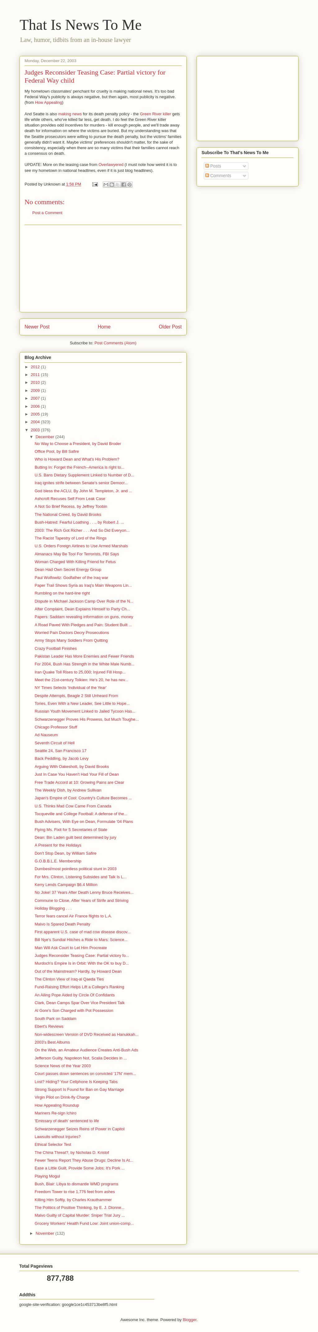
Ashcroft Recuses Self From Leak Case (69, 498)
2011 (36, 374)
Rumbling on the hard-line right (62, 593)
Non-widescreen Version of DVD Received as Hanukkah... (86, 1034)
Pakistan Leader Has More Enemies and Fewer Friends (84, 656)
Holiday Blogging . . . (52, 908)
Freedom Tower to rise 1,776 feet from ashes (74, 1191)
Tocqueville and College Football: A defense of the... (80, 813)
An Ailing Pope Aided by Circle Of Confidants (74, 995)
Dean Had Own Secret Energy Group (67, 569)
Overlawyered (110, 164)
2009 (36, 390)
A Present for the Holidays (57, 845)
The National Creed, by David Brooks (67, 514)
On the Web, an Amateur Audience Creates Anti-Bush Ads (86, 1050)
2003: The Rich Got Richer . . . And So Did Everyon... (81, 530)
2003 (36, 430)
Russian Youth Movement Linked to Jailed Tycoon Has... (84, 711)
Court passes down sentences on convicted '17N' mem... (85, 1073)
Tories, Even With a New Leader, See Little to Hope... (81, 703)
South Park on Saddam (55, 1018)
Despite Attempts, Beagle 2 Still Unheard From (76, 695)
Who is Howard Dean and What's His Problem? (76, 459)
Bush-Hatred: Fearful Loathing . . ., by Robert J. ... (79, 522)
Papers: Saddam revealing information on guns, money (83, 616)
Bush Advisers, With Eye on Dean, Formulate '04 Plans (83, 821)
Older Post (170, 326)
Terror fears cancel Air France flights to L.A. (73, 916)
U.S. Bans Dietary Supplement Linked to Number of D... (84, 475)
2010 (36, 382)
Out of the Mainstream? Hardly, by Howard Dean (77, 971)
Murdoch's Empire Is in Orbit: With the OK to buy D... (81, 963)
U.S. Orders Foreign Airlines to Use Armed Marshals (81, 546)
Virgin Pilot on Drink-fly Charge (62, 1097)
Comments (218, 175)
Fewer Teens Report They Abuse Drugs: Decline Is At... (83, 1160)
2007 (36, 398)
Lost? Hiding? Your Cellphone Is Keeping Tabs (75, 1081)
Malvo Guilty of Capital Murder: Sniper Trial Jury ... (79, 1215)
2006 (36, 406)
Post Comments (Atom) (115, 343)
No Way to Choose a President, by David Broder (77, 443)
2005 (36, 414)
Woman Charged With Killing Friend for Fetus (75, 561)
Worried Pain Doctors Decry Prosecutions (71, 632)
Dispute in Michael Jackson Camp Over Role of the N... (83, 601)
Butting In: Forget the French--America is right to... (79, 467)
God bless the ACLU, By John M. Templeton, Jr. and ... (83, 491)
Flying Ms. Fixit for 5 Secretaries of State (70, 829)
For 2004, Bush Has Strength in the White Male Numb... (84, 664)
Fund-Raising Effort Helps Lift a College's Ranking (79, 987)
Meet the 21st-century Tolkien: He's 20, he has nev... (81, 679)
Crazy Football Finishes (55, 648)
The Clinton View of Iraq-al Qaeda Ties (69, 979)
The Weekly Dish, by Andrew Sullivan (67, 790)
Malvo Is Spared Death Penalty (62, 924)
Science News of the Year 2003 (62, 1065)
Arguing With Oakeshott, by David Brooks (71, 766)
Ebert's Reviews (48, 1026)
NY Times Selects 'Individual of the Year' (70, 687)
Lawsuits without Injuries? (57, 1136)
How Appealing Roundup (56, 1105)
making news (70, 114)
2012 (36, 367)
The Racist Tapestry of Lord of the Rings (70, 538)
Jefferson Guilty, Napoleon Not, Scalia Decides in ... (80, 1058)
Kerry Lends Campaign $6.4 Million (65, 884)
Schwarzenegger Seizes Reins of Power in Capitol (79, 1129)
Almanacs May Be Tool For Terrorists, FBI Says (76, 554)
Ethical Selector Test (52, 1144)
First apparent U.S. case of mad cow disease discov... (82, 932)
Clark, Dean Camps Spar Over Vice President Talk (79, 1002)
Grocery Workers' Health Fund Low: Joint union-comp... (84, 1223)
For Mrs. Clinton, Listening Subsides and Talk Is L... (80, 877)
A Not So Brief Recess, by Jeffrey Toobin (70, 506)
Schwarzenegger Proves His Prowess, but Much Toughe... (86, 719)
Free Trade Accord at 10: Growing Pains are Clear (79, 782)
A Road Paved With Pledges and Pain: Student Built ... (83, 624)
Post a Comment (47, 212)
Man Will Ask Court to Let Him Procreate (70, 947)
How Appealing (48, 102)
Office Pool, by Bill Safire (56, 451)
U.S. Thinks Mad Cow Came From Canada (72, 806)
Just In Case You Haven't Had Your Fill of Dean (76, 774)
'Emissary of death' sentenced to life (66, 1120)
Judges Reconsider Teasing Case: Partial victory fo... (81, 955)
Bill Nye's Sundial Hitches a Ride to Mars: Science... (80, 939)
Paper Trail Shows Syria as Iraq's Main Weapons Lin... (83, 585)
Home (104, 326)
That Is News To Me (81, 24)
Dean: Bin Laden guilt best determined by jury (75, 837)
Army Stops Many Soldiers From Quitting (71, 640)
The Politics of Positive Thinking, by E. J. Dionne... (79, 1207)
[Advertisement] (103, 268)
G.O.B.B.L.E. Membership (57, 861)
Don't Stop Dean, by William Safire (65, 853)
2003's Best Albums (52, 1042)
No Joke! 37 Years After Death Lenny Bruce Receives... (84, 892)
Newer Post (37, 326)
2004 (36, 422)
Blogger (189, 1319)
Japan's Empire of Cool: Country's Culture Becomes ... (83, 798)
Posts (213, 165)
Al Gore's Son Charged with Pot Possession (73, 1010)
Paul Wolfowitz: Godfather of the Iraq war (71, 577)
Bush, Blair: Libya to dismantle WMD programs (76, 1184)
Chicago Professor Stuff (55, 727)
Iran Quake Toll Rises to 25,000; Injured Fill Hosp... (79, 672)
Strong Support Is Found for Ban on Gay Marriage (79, 1089)
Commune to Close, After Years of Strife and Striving (81, 900)
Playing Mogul (47, 1176)
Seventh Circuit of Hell (54, 743)
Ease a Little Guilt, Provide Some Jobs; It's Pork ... (79, 1168)
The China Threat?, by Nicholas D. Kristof (71, 1152)
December (46, 436)
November (46, 1233)
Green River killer (155, 114)
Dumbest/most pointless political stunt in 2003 (75, 868)
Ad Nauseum (46, 735)
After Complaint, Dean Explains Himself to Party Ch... (82, 609)
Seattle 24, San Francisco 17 (60, 750)
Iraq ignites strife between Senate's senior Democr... (81, 482)
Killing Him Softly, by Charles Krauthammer (72, 1199)
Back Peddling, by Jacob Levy (61, 758)
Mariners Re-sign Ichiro (55, 1113)
